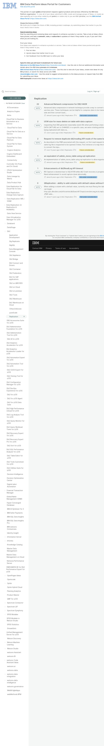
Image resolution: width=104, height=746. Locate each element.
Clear (23, 103)
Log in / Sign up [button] (93, 91)
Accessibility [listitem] (74, 248)
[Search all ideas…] (15, 91)
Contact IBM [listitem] (37, 248)
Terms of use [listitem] (60, 248)
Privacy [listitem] (49, 248)
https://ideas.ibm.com (38, 18)
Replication (69, 115)
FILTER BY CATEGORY (12, 103)
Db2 (63, 115)
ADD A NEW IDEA (14, 98)
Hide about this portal (27, 7)
